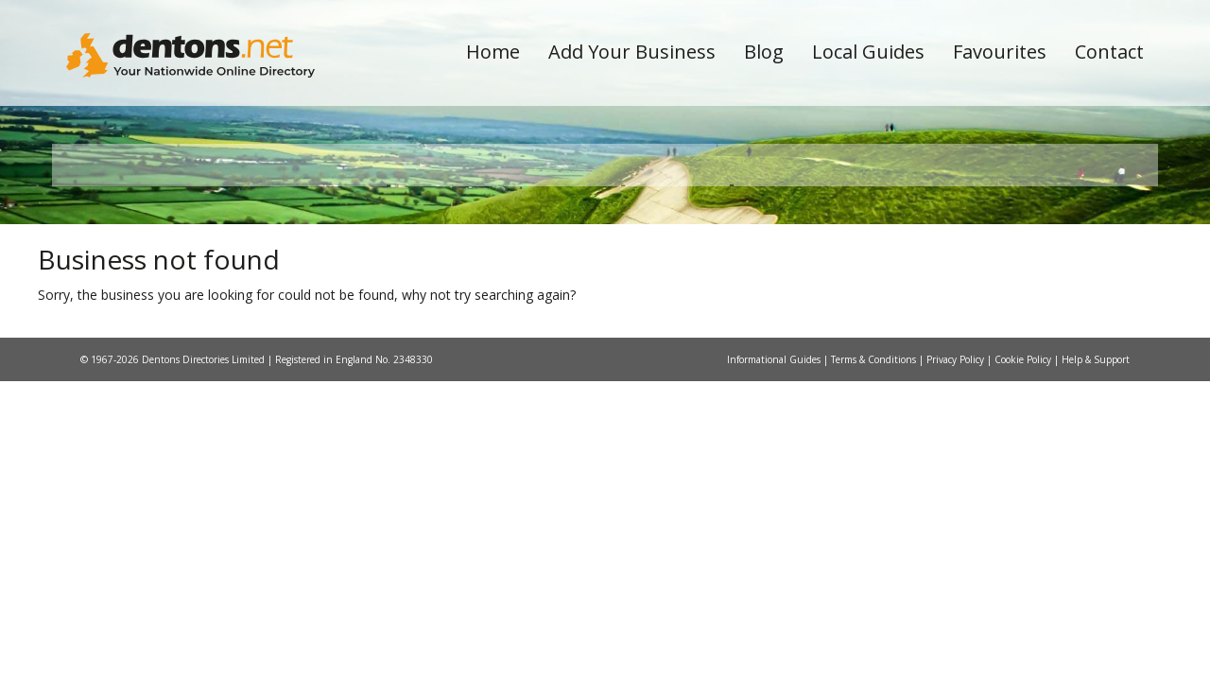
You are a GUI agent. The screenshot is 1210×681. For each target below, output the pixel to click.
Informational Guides (775, 543)
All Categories (579, 336)
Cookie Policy (1024, 543)
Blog (764, 51)
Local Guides (868, 51)
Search (1014, 304)
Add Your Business (632, 51)
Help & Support (1096, 543)
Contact (1109, 51)
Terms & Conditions (875, 543)
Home (493, 51)
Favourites (999, 51)
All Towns (157, 336)
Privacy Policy (956, 543)
